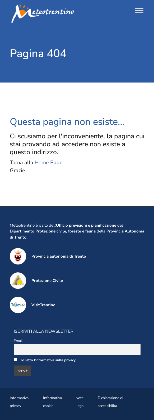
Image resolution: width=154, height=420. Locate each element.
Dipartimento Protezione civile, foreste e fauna (53, 231)
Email (18, 340)
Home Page (49, 162)
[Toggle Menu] (139, 10)
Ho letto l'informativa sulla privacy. (48, 360)
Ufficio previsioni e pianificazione (86, 225)
